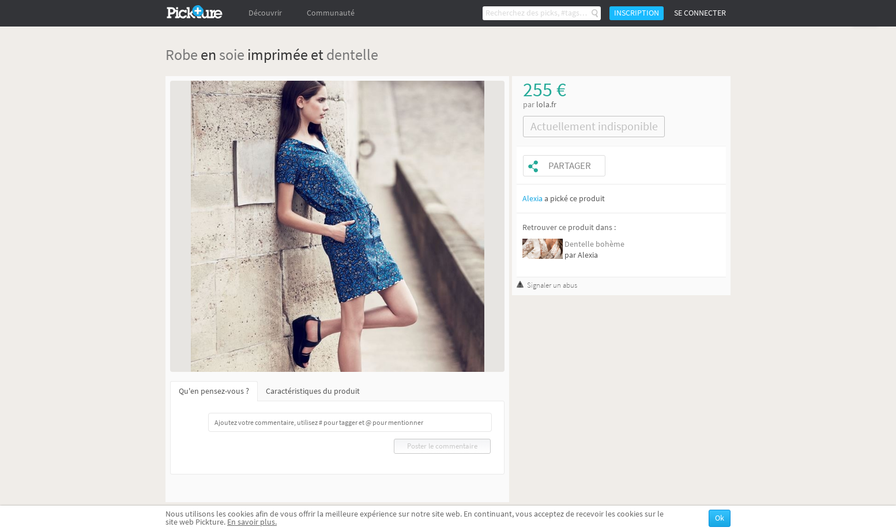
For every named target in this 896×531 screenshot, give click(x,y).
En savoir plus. (252, 522)
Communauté (331, 12)
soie (231, 54)
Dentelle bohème (594, 244)
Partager (569, 165)
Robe (181, 54)
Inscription (636, 12)
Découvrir (265, 12)
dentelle (352, 54)
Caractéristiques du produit (313, 391)
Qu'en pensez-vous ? (214, 391)
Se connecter (700, 12)
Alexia (532, 198)
